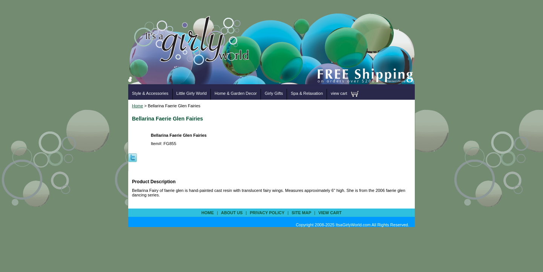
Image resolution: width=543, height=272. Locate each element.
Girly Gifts (274, 93)
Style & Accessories (150, 93)
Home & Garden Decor (236, 93)
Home (137, 106)
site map (301, 212)
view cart (339, 93)
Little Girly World (191, 93)
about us (231, 212)
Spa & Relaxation (307, 93)
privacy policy (267, 212)
